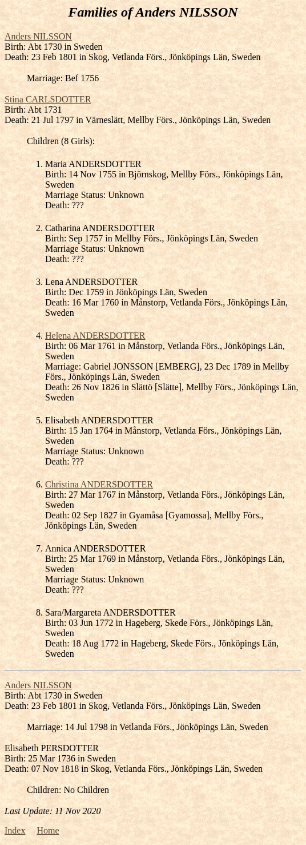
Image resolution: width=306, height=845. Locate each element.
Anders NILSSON (38, 36)
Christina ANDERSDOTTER (99, 484)
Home (48, 830)
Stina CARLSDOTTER (48, 99)
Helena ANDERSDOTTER (95, 335)
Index (15, 830)
